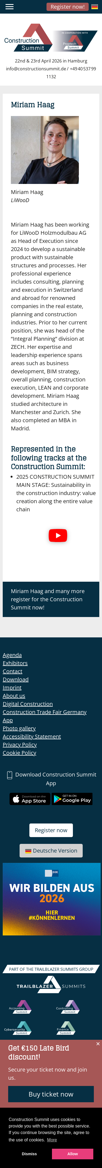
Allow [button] (72, 1154)
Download (16, 679)
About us (14, 695)
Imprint (12, 687)
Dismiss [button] (29, 1154)
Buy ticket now (51, 1093)
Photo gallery (19, 728)
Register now (51, 830)
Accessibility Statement (32, 736)
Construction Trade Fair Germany (44, 712)
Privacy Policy (20, 744)
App (8, 720)
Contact (12, 671)
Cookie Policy (19, 752)
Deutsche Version (51, 850)
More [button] (52, 1140)
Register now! (68, 6)
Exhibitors (15, 663)
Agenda (12, 655)
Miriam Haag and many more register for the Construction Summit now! (48, 599)
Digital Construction (28, 703)
